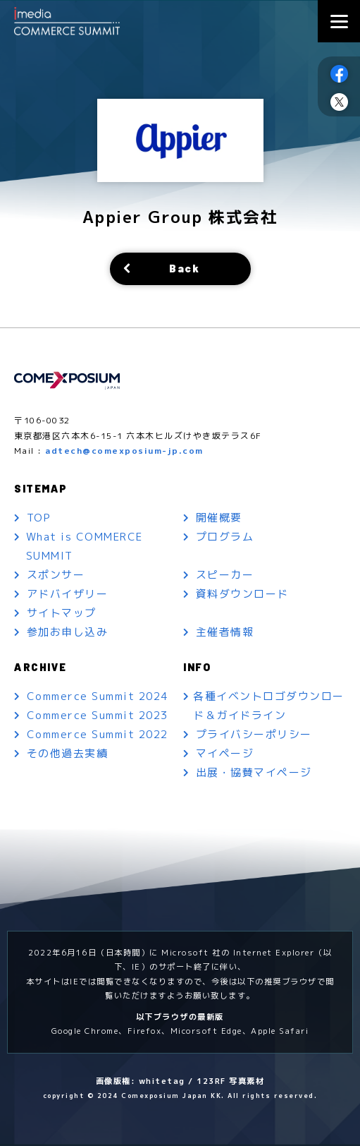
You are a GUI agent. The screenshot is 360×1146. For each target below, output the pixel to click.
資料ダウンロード (242, 594)
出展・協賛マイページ (254, 773)
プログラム (225, 537)
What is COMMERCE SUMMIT (85, 547)
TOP (39, 518)
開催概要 (219, 518)
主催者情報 (225, 632)
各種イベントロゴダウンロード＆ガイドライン (270, 707)
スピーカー (225, 575)
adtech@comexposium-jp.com (124, 451)
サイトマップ (62, 613)
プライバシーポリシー (254, 735)
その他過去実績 (67, 754)
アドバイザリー (67, 594)
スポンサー (56, 575)
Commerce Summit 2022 (97, 735)
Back (184, 269)
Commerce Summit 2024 (97, 697)
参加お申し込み (67, 632)
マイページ (225, 754)
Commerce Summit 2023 (97, 716)
